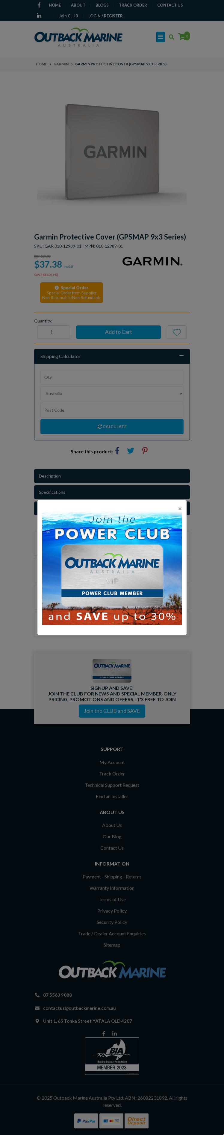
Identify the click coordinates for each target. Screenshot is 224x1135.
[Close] (180, 508)
